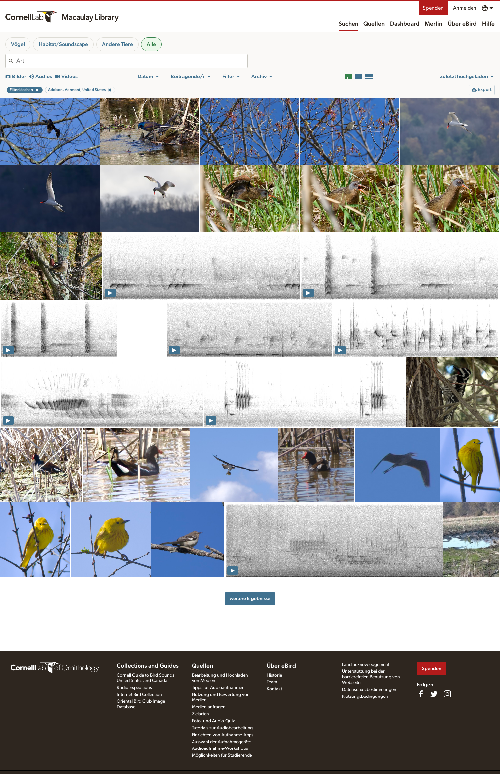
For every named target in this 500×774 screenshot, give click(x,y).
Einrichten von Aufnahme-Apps (222, 735)
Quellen (374, 24)
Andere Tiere (117, 44)
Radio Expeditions (134, 687)
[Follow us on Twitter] (434, 694)
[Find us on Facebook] (421, 694)
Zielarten (200, 714)
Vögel (18, 44)
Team (272, 682)
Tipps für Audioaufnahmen (218, 687)
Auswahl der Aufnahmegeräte (221, 742)
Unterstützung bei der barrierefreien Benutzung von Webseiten (371, 677)
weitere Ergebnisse (250, 598)
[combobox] (131, 61)
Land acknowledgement (365, 664)
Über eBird (462, 24)
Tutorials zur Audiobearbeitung (222, 728)
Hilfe (488, 24)
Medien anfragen (209, 707)
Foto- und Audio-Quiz (213, 721)
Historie (274, 675)
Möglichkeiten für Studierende (222, 755)
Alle (151, 44)
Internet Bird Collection (139, 694)
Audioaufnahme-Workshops (220, 748)
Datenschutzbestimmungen (369, 689)
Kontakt (274, 689)
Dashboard (404, 24)
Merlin (433, 24)
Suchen (348, 24)
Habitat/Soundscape (63, 44)
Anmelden (464, 8)
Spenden (433, 8)
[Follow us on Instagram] (447, 694)
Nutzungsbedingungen (365, 696)
